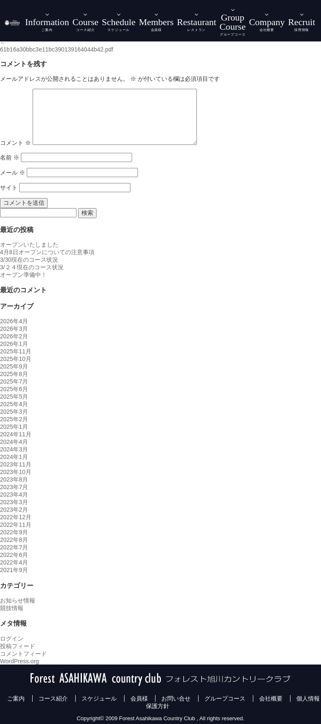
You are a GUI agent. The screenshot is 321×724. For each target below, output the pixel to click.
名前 (9, 157)
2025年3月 (14, 411)
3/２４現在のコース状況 (32, 267)
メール (12, 172)
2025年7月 (14, 381)
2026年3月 (14, 328)
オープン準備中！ (23, 274)
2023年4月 (14, 494)
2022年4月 (14, 562)
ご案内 (16, 698)
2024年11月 (15, 434)
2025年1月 (14, 426)
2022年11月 (15, 524)
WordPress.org (19, 661)
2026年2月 (14, 336)
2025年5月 (14, 396)
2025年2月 (14, 419)
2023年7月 (14, 487)
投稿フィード (17, 646)
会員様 (139, 698)
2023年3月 (14, 502)
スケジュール (99, 698)
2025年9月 (14, 366)
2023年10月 (15, 472)
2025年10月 (15, 359)
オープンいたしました (29, 244)
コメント (15, 142)
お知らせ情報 (17, 600)
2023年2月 (14, 509)
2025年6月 (14, 389)
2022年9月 (14, 532)
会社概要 (271, 698)
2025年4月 (14, 404)
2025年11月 (15, 351)
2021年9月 (14, 570)
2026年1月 (14, 343)
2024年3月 (14, 449)
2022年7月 (14, 547)
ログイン (11, 638)
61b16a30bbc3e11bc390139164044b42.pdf (56, 49)
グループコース (224, 698)
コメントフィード (23, 653)
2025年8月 (14, 374)
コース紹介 (53, 698)
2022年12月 (15, 517)
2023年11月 (15, 464)
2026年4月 (14, 321)
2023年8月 (14, 479)
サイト (9, 187)
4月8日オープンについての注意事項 (47, 252)
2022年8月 (14, 539)
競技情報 (11, 608)
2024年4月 (14, 441)
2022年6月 (14, 554)
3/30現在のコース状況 (29, 259)
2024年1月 (14, 456)
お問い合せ (176, 698)
